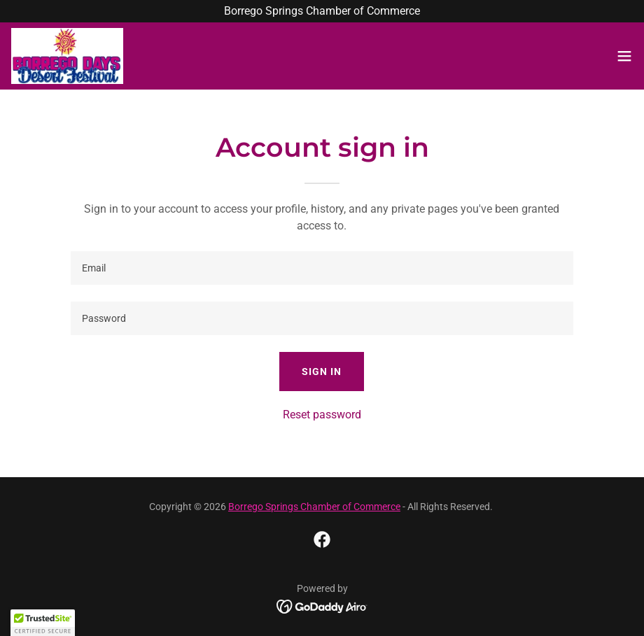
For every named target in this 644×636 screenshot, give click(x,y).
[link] (67, 56)
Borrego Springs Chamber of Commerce (314, 506)
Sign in (322, 371)
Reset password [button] (322, 414)
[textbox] (322, 268)
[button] (624, 56)
